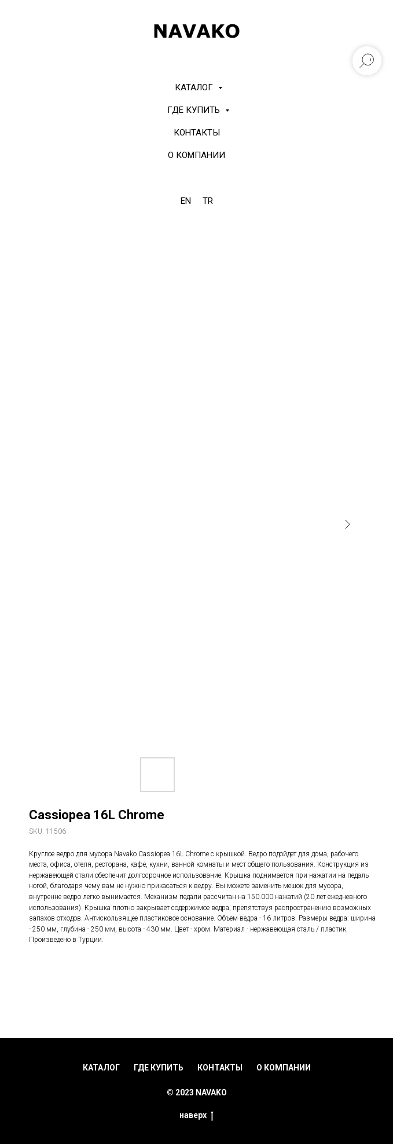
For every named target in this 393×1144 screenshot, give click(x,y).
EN (186, 201)
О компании (196, 155)
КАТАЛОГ (195, 87)
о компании (283, 1067)
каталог (101, 1067)
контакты (220, 1067)
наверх (196, 1115)
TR (208, 201)
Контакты (197, 132)
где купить (158, 1067)
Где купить (194, 110)
